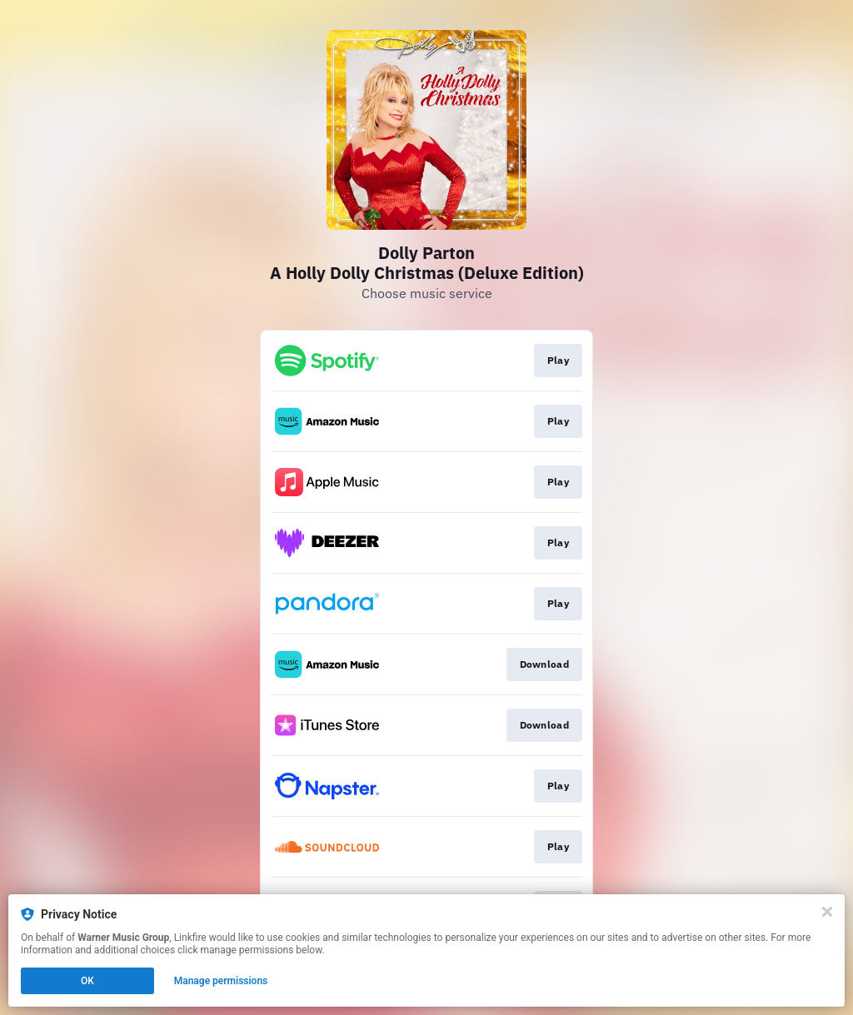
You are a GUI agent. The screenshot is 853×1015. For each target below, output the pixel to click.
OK (87, 981)
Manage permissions (221, 981)
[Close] (827, 911)
